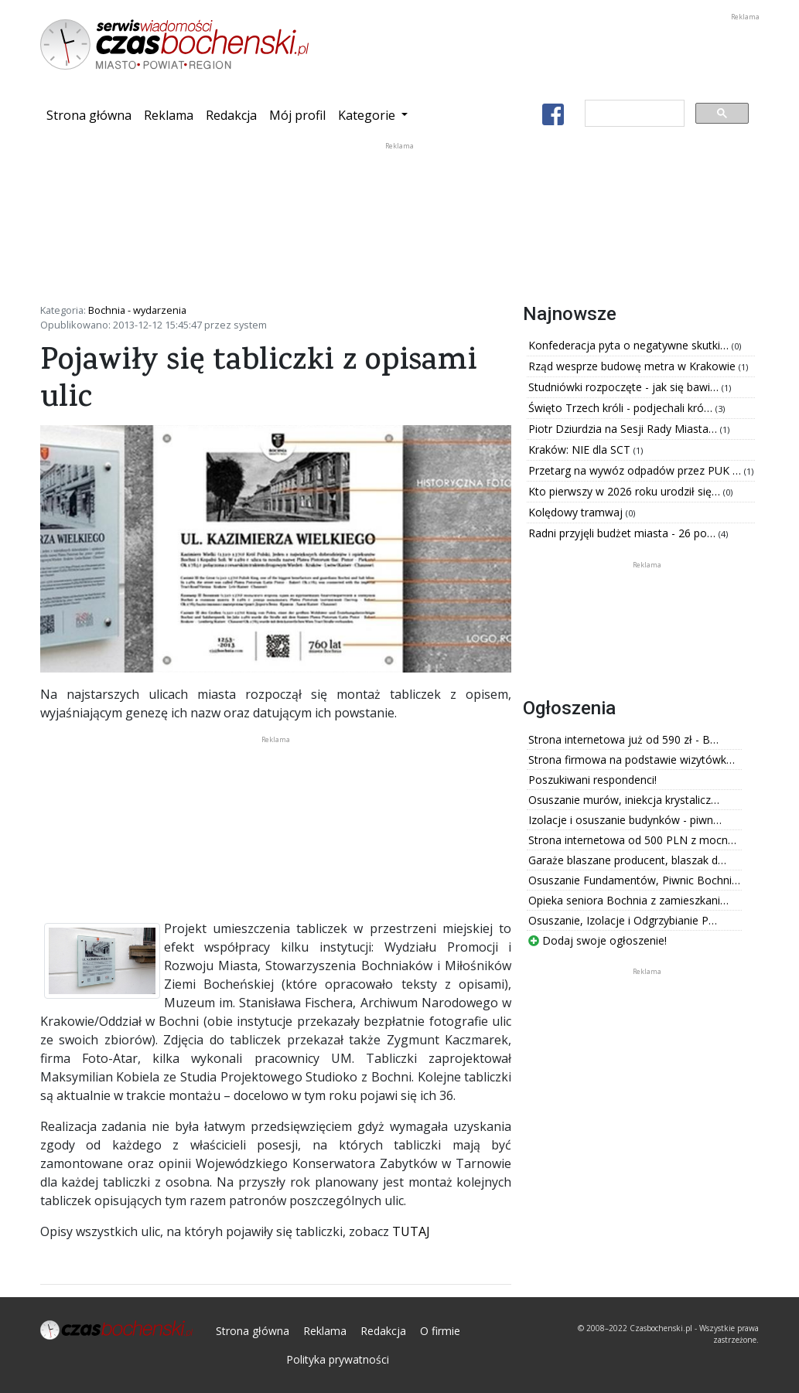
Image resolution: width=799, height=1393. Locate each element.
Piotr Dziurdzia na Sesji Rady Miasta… (624, 428)
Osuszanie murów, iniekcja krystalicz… (623, 799)
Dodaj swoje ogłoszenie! (597, 940)
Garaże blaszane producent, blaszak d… (627, 860)
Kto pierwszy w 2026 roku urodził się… (625, 491)
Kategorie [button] (368, 115)
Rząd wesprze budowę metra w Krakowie (633, 366)
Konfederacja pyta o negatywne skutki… (630, 345)
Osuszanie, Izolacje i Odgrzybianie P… (622, 920)
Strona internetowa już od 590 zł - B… (623, 739)
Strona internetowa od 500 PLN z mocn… (632, 840)
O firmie (440, 1330)
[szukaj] (633, 113)
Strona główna (92, 114)
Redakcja (231, 115)
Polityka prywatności (337, 1359)
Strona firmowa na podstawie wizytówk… (631, 759)
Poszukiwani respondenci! (592, 779)
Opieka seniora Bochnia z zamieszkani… (628, 900)
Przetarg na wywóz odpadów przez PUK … (636, 470)
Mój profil (297, 115)
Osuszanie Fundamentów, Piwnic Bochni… (634, 880)
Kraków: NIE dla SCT (580, 449)
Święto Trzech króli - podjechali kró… (621, 407)
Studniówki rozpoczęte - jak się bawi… (625, 387)
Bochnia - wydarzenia (137, 310)
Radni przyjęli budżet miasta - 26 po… (623, 533)
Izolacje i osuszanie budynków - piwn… (625, 819)
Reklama (168, 115)
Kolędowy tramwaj (577, 512)
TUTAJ (411, 1231)
